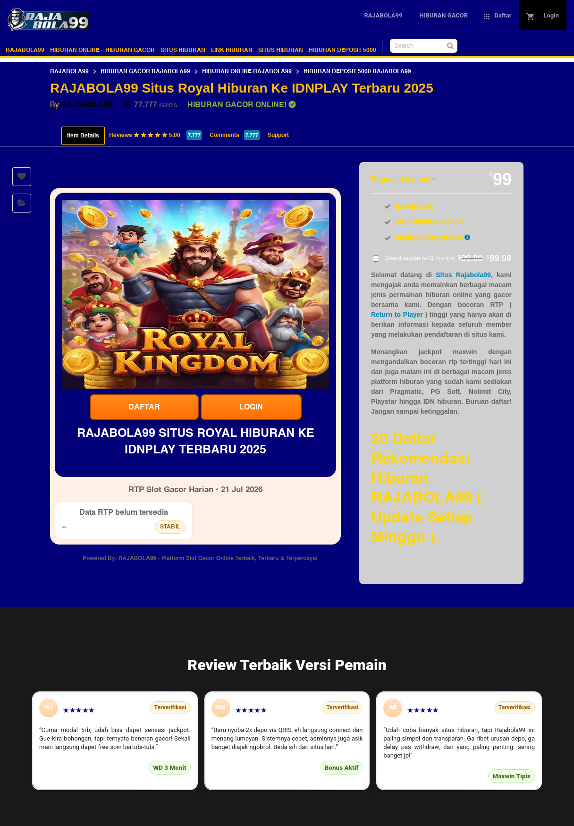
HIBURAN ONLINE (75, 50)
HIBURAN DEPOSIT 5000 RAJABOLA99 (357, 71)
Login (251, 407)
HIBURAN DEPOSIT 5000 (342, 50)
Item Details (83, 135)
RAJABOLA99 (25, 50)
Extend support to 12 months (448, 258)
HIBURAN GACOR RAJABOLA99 (145, 71)
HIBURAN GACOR (130, 50)
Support (278, 135)
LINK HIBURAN (232, 50)
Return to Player (397, 314)
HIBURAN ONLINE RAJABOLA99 (247, 71)
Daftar (144, 407)
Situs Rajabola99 (463, 275)
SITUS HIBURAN (182, 50)
